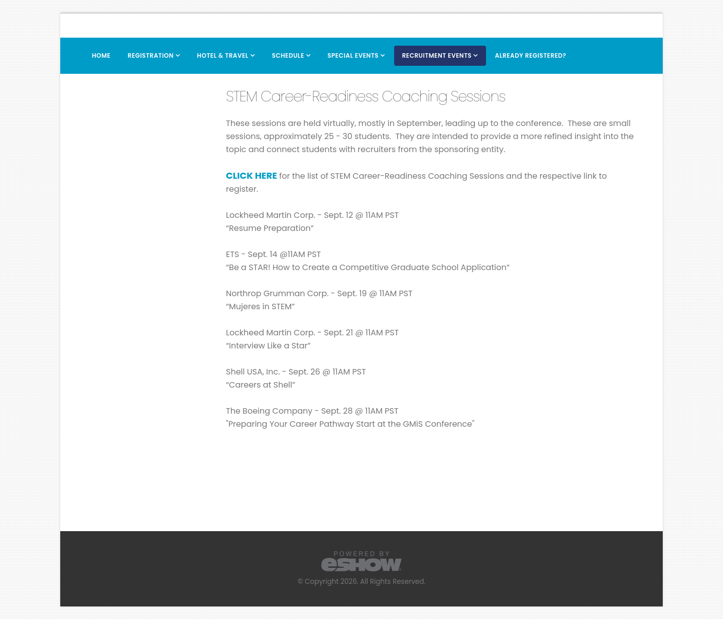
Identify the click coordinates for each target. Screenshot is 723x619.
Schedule (288, 55)
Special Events (353, 55)
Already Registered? (530, 55)
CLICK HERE (251, 175)
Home (101, 55)
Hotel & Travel (223, 55)
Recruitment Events (437, 55)
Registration (151, 55)
